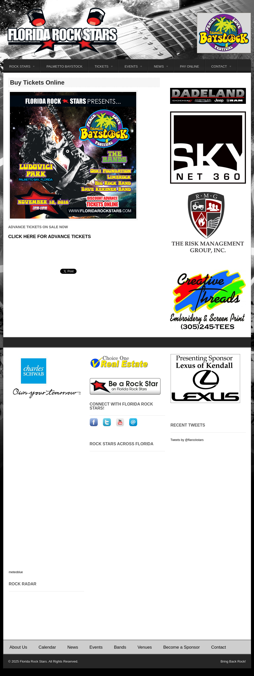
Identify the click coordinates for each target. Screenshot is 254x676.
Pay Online (189, 66)
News (158, 67)
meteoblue (16, 572)
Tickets (100, 67)
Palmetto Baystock (64, 66)
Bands (120, 647)
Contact (218, 67)
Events (131, 67)
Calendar (47, 647)
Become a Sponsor (181, 647)
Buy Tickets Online (37, 82)
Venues (144, 647)
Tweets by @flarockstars (187, 440)
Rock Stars (19, 67)
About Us (18, 647)
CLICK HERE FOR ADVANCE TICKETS (49, 236)
